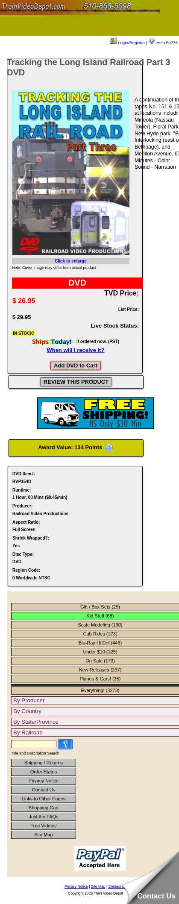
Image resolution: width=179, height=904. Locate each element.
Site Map (43, 834)
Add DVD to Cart (75, 365)
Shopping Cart (44, 807)
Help (156, 42)
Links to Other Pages (44, 798)
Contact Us (43, 789)
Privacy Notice (44, 780)
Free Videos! (43, 825)
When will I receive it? (75, 350)
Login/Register (127, 42)
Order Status (43, 771)
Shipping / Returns (43, 762)
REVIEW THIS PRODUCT (76, 382)
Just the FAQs (43, 816)
